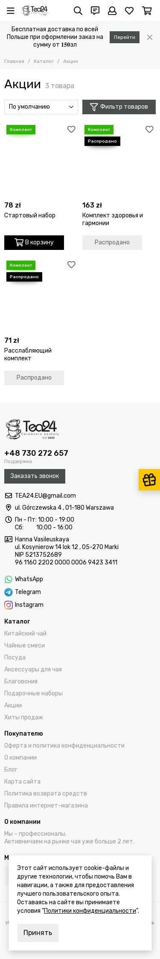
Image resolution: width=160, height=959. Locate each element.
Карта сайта (22, 781)
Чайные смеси (24, 645)
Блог (10, 769)
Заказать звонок (35, 476)
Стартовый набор (29, 215)
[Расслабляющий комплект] (41, 295)
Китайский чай (25, 633)
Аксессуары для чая (33, 669)
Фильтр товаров (119, 107)
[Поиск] (78, 10)
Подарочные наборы (33, 693)
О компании (20, 757)
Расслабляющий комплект (28, 354)
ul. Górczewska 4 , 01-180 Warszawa (64, 507)
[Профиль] (112, 10)
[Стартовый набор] (41, 160)
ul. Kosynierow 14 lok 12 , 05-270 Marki (67, 547)
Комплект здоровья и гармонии (112, 219)
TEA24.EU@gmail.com (45, 495)
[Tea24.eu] (35, 11)
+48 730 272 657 (36, 453)
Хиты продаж (23, 717)
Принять (37, 933)
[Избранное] (129, 10)
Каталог (44, 61)
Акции (13, 705)
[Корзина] (147, 10)
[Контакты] (95, 10)
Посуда (15, 657)
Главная (14, 61)
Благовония (21, 681)
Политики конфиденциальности (90, 910)
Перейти (124, 37)
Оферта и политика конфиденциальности (64, 745)
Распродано (112, 242)
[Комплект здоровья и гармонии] (119, 160)
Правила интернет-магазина (46, 805)
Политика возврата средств (45, 793)
